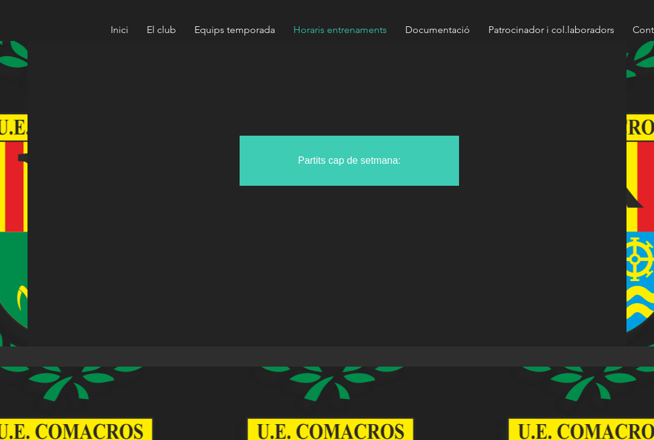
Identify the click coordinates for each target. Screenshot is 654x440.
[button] (349, 161)
